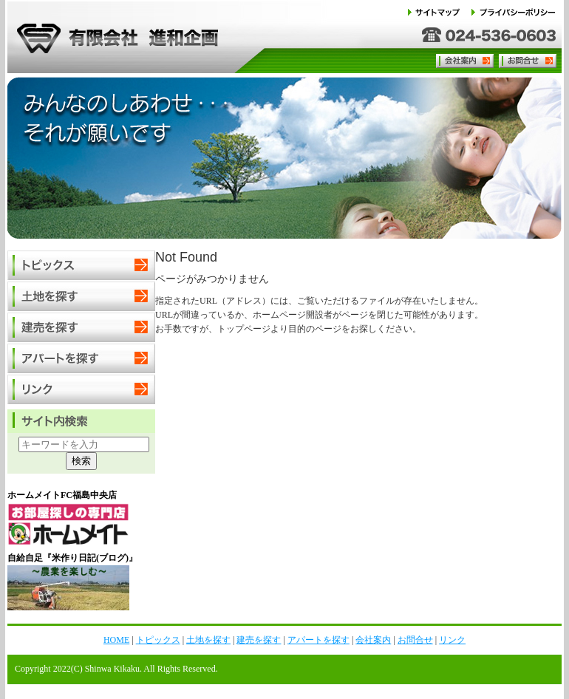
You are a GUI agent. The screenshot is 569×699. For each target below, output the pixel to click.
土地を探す (81, 297)
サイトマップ (438, 12)
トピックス (81, 266)
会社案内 (466, 61)
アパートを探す (81, 359)
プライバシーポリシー (513, 12)
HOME (116, 640)
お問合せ (526, 61)
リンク (81, 390)
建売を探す (81, 328)
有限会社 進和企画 (113, 36)
